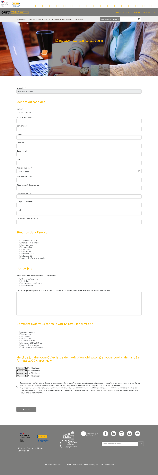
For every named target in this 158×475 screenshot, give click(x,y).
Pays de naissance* (24, 193)
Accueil (11, 24)
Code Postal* (21, 151)
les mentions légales (105, 390)
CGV (101, 464)
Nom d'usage (22, 126)
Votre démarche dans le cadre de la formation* (36, 275)
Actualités (136, 12)
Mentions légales (91, 464)
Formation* (21, 88)
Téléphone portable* (25, 202)
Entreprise (79, 19)
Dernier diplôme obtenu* (27, 218)
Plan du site (109, 464)
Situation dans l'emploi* (32, 232)
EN (154, 12)
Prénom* (20, 134)
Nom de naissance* (24, 117)
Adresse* (20, 142)
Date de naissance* (24, 168)
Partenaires (77, 464)
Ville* (18, 159)
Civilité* (19, 109)
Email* (19, 210)
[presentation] (33, 401)
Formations (21, 19)
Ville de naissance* (24, 176)
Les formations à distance (39, 19)
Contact (146, 12)
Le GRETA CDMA (122, 12)
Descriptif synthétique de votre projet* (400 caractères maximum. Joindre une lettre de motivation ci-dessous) (63, 290)
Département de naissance (27, 185)
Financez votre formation (62, 19)
